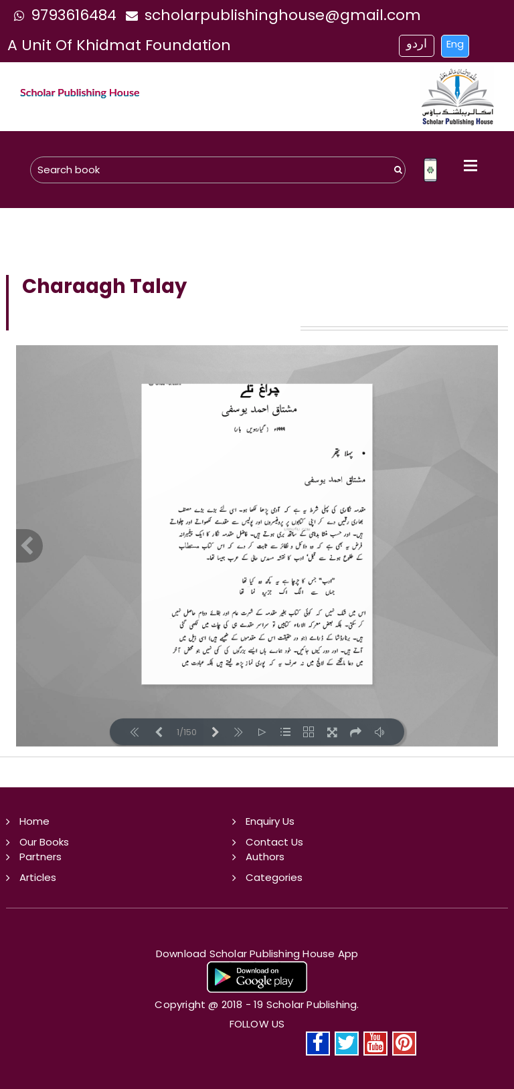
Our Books (44, 842)
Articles (37, 877)
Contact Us (274, 842)
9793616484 (61, 15)
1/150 (187, 732)
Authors (265, 857)
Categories (274, 877)
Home (34, 821)
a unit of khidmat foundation (119, 45)
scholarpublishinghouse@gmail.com (270, 15)
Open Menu (470, 165)
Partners (40, 857)
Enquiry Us (270, 821)
